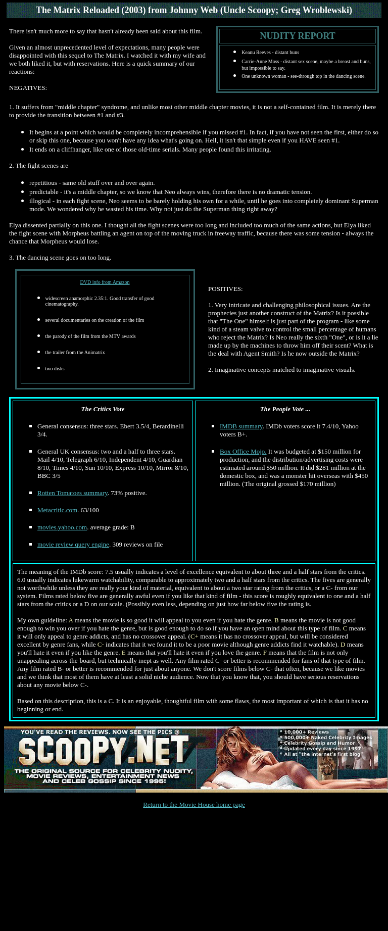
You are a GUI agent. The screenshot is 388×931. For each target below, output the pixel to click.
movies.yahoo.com (62, 527)
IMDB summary (241, 426)
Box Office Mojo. (243, 451)
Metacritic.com (57, 510)
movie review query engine (73, 544)
